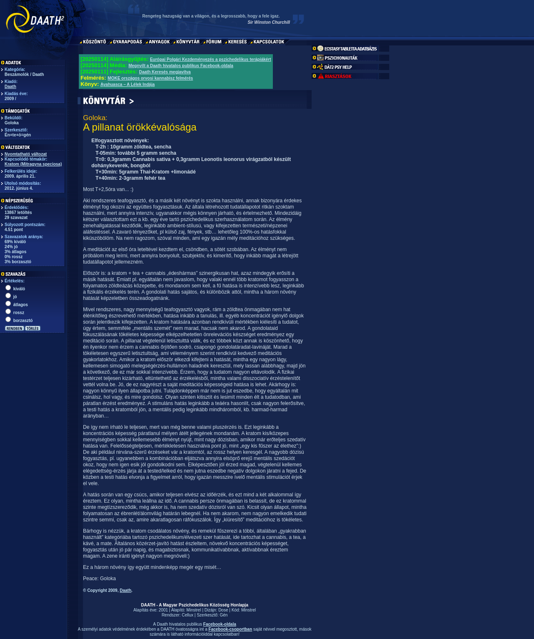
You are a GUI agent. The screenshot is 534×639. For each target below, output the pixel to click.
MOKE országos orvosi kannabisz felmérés (150, 78)
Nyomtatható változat (26, 154)
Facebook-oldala (219, 624)
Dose (223, 610)
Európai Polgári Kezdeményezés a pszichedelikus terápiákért (210, 59)
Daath (10, 86)
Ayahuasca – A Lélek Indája (128, 84)
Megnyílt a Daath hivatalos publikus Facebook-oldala (180, 65)
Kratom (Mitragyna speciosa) (33, 164)
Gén (224, 615)
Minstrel (193, 610)
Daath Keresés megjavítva (165, 72)
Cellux (188, 615)
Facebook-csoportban (230, 629)
